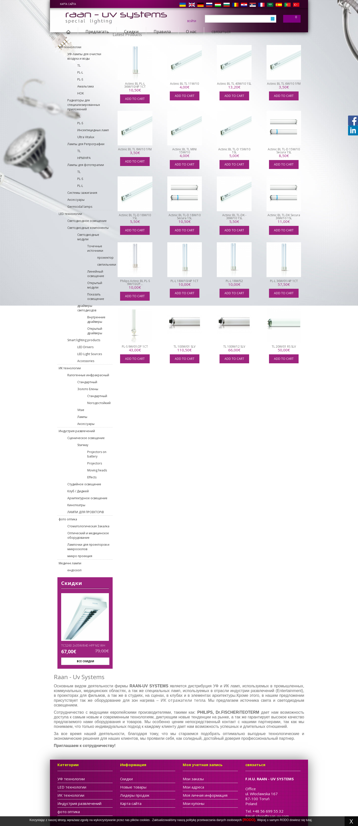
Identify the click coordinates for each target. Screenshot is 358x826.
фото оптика (68, 519)
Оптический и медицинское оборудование (88, 535)
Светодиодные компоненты (88, 228)
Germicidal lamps (79, 207)
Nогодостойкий (99, 403)
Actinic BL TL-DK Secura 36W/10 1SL (284, 216)
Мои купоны (193, 803)
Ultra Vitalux (85, 137)
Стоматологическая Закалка (88, 526)
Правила (162, 31)
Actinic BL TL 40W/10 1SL (234, 84)
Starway (82, 445)
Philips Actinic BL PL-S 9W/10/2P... (135, 282)
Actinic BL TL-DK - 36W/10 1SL (234, 216)
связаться (221, 31)
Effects (91, 477)
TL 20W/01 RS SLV (284, 346)
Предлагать (97, 31)
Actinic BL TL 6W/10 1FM (284, 84)
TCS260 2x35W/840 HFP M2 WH (83, 645)
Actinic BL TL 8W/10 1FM (135, 149)
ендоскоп (74, 570)
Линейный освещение (95, 273)
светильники (105, 264)
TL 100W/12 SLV (234, 346)
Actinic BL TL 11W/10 (184, 84)
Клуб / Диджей (78, 491)
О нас (191, 31)
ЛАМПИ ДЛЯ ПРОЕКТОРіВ (85, 512)
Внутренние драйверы (96, 319)
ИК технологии (70, 368)
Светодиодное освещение (87, 221)
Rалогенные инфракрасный (88, 375)
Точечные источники (95, 248)
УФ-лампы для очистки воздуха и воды (84, 56)
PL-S (80, 79)
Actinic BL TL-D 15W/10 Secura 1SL (284, 150)
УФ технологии (70, 47)
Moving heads (97, 470)
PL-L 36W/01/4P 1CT (284, 281)
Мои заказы (193, 778)
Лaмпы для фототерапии (85, 165)
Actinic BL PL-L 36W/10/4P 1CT (135, 85)
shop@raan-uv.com (272, 816)
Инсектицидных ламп (93, 130)
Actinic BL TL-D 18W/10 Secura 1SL (185, 216)
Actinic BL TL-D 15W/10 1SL (234, 150)
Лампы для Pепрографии (85, 144)
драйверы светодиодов (86, 308)
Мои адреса (193, 787)
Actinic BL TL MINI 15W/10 (184, 150)
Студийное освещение (84, 484)
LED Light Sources (89, 354)
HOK (80, 93)
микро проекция (79, 556)
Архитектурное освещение (87, 498)
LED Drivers (85, 347)
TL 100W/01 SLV (184, 346)
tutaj (309, 820)
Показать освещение (95, 296)
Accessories (85, 361)
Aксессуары (76, 200)
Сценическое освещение (86, 438)
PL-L (80, 72)
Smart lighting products (83, 340)
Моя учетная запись (203, 764)
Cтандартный (87, 382)
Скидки (131, 31)
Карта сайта (68, 4)
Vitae (80, 410)
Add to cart (135, 99)
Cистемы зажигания (82, 193)
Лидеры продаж (134, 795)
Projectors (94, 463)
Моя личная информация (205, 795)
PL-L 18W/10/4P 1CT (184, 281)
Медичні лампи (70, 563)
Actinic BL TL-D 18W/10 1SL (135, 216)
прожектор (105, 257)
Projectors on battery (96, 454)
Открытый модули (94, 285)
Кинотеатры (76, 505)
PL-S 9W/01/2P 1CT (135, 346)
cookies (144, 820)
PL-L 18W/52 (234, 281)
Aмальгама (85, 86)
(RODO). (249, 820)
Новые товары (133, 787)
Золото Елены (87, 389)
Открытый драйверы (94, 331)
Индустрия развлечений (77, 431)
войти (191, 20)
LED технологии (70, 214)
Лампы (82, 417)
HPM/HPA (84, 158)
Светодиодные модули (88, 237)
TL (79, 65)
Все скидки (85, 661)
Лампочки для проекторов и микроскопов (88, 546)
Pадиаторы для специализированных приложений (83, 104)
